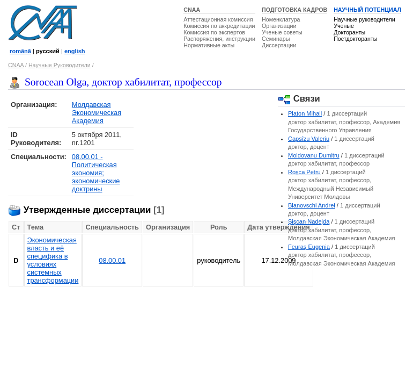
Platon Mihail (305, 113)
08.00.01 (112, 260)
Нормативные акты (208, 45)
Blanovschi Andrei (311, 205)
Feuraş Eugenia (309, 246)
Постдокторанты (355, 38)
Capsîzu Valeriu (308, 138)
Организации (279, 26)
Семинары (276, 38)
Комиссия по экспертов (214, 32)
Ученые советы (282, 32)
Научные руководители (364, 19)
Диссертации (279, 45)
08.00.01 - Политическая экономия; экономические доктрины (96, 173)
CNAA (191, 9)
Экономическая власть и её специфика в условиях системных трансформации (53, 260)
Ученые (344, 26)
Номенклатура (281, 19)
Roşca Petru (304, 172)
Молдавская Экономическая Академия (96, 113)
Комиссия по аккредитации (219, 26)
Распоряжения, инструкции (219, 38)
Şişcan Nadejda (308, 221)
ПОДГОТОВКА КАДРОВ (294, 9)
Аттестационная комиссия (218, 19)
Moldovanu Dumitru (314, 155)
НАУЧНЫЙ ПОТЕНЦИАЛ (367, 9)
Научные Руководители (59, 65)
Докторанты (349, 32)
